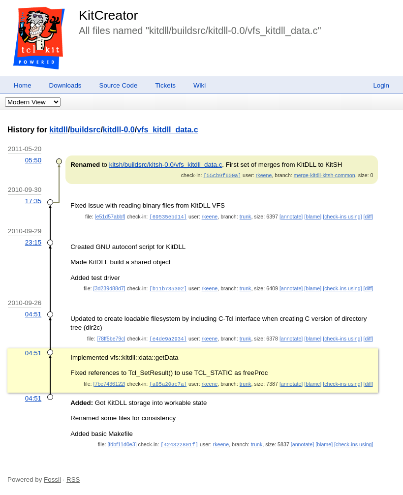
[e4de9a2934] (168, 337)
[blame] (312, 216)
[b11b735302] (168, 287)
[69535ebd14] (168, 216)
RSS (73, 476)
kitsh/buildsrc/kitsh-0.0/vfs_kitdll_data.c (165, 164)
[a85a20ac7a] (168, 381)
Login (381, 85)
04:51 (33, 312)
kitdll (58, 129)
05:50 (33, 160)
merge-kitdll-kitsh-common (324, 175)
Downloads (65, 85)
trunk (245, 216)
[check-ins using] (342, 216)
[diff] (368, 216)
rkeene (264, 175)
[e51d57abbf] (110, 216)
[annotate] (291, 216)
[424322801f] (179, 441)
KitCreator (108, 15)
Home (22, 85)
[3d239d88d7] (109, 287)
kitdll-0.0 (119, 129)
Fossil (52, 476)
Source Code (118, 85)
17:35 (33, 200)
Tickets (165, 85)
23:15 (33, 241)
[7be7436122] (109, 382)
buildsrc (85, 129)
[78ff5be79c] (110, 337)
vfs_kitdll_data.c (167, 129)
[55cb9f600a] (222, 175)
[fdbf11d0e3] (121, 442)
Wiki (199, 85)
